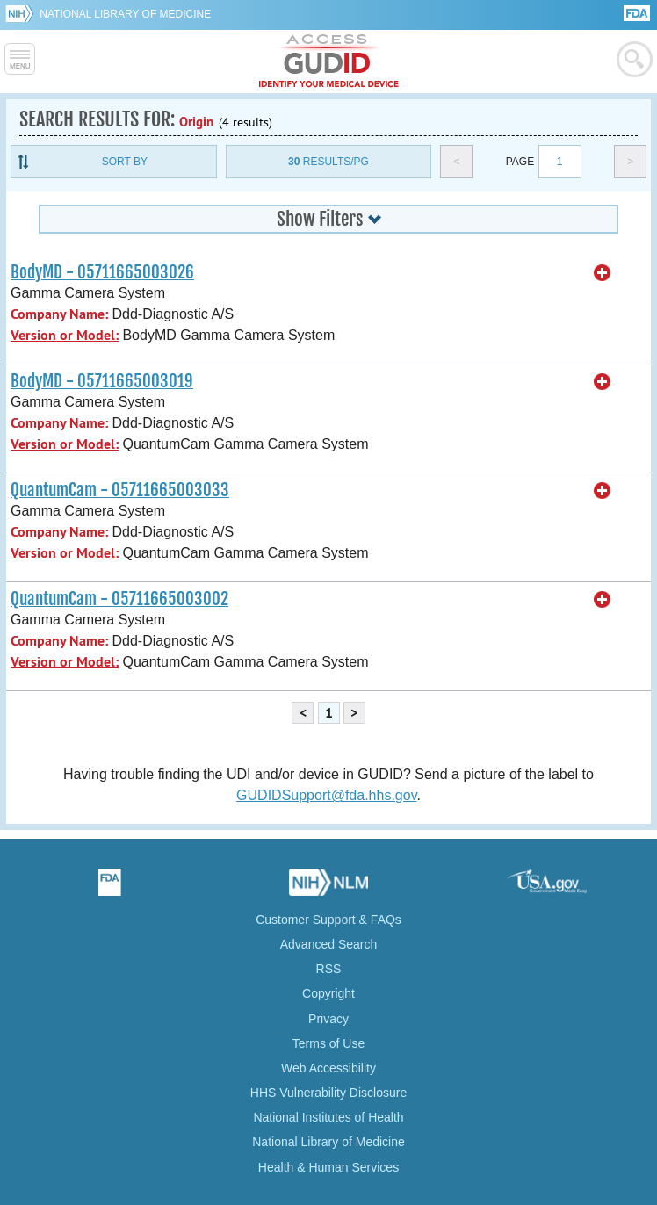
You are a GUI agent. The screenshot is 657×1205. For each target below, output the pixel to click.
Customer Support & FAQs (328, 920)
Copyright (328, 993)
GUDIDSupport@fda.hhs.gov (326, 795)
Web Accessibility (328, 1068)
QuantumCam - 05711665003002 (119, 599)
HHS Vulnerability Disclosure (328, 1093)
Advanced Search (329, 944)
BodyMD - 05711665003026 (102, 272)
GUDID (329, 61)
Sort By (125, 161)
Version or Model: (65, 335)
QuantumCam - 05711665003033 (120, 490)
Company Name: (59, 314)
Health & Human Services (328, 1167)
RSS (329, 969)
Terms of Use (328, 1043)
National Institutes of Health (328, 1117)
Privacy (328, 1019)
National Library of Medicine (125, 14)
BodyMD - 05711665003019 (102, 381)
